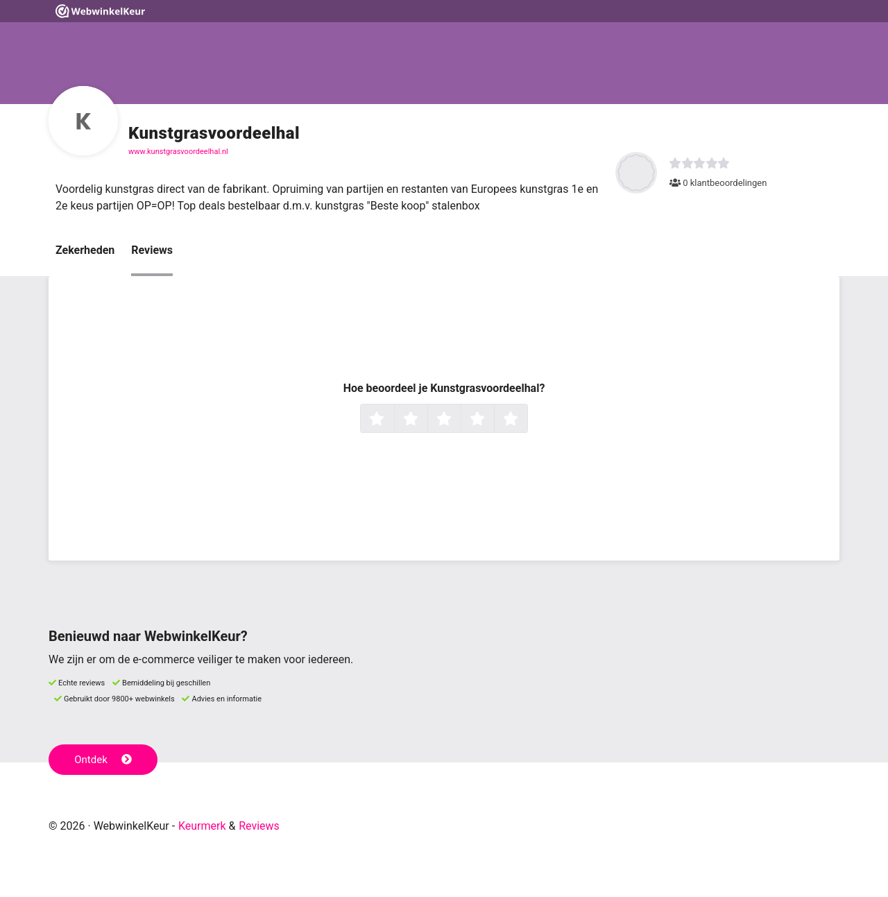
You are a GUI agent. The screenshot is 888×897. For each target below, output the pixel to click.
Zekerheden (85, 250)
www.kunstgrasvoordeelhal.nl (178, 151)
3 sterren (459, 419)
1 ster (392, 419)
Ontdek (103, 759)
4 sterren (492, 419)
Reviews (152, 250)
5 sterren (525, 419)
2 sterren (426, 419)
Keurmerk (202, 825)
